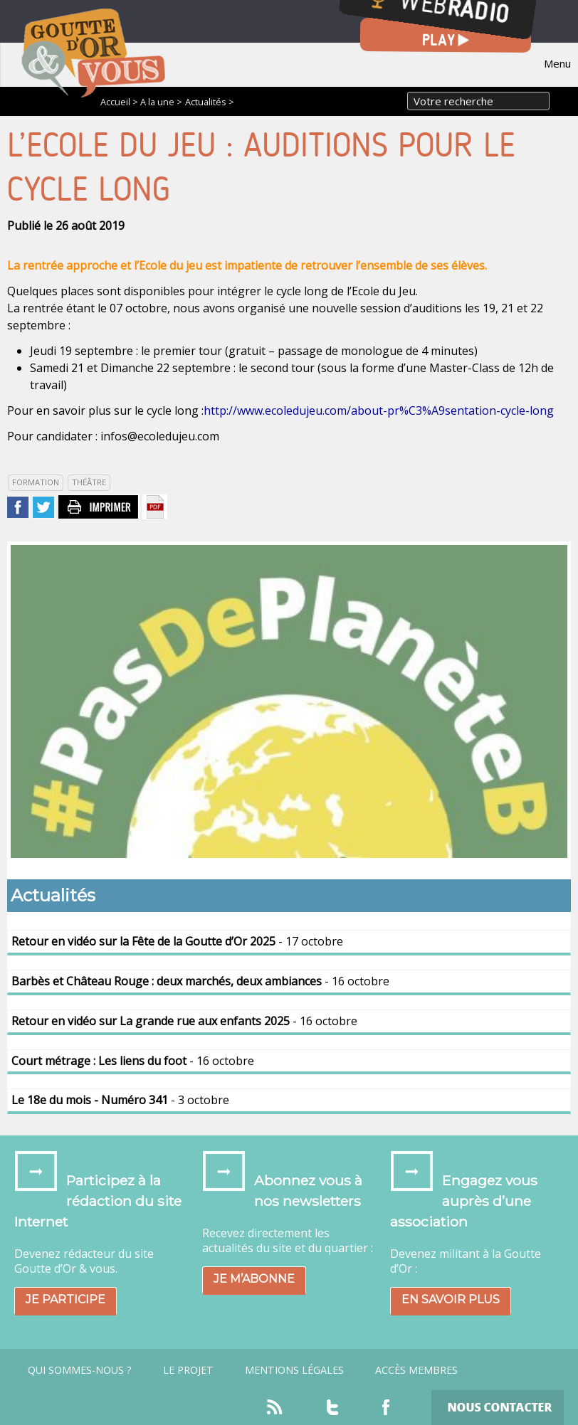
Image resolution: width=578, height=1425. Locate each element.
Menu (557, 63)
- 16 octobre (200, 981)
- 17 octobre (177, 941)
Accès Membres (416, 1370)
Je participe (65, 1299)
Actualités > (209, 101)
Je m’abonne (254, 1279)
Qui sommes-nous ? (80, 1370)
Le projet (188, 1370)
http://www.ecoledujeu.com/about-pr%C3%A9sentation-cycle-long (379, 410)
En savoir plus (450, 1299)
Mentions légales (294, 1370)
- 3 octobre (120, 1100)
